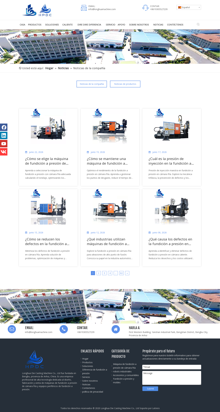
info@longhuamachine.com (102, 9)
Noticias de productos (125, 83)
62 (121, 273)
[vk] (3, 152)
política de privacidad (92, 391)
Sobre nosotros (90, 380)
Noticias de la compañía (92, 83)
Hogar (85, 358)
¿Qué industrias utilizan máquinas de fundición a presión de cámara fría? (107, 241)
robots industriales (122, 371)
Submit (150, 388)
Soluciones (87, 366)
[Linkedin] (3, 135)
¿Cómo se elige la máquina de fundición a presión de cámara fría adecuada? (46, 161)
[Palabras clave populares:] (198, 24)
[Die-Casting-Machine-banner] (110, 306)
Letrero (156, 408)
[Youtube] (3, 143)
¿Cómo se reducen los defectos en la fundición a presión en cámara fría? (46, 241)
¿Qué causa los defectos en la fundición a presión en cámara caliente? (170, 241)
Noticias (86, 384)
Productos (87, 362)
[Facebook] (3, 127)
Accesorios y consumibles (126, 375)
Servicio (86, 377)
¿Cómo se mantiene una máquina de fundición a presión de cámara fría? (106, 161)
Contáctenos (88, 388)
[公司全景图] (110, 46)
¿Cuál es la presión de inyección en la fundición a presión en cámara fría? (170, 161)
